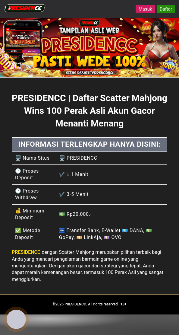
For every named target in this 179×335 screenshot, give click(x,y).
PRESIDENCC (26, 252)
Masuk (145, 9)
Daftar (166, 9)
